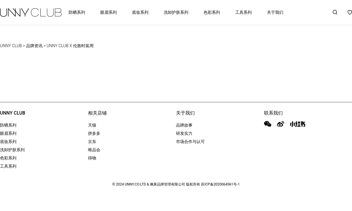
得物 (92, 158)
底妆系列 (140, 12)
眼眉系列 (108, 12)
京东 (92, 141)
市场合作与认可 (190, 141)
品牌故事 (184, 125)
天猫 (92, 125)
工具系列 (243, 12)
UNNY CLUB (11, 45)
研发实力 (184, 133)
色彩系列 (212, 12)
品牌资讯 (34, 45)
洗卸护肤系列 (176, 12)
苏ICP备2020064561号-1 (220, 184)
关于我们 (275, 12)
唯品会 (94, 149)
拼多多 (94, 133)
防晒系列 (77, 12)
